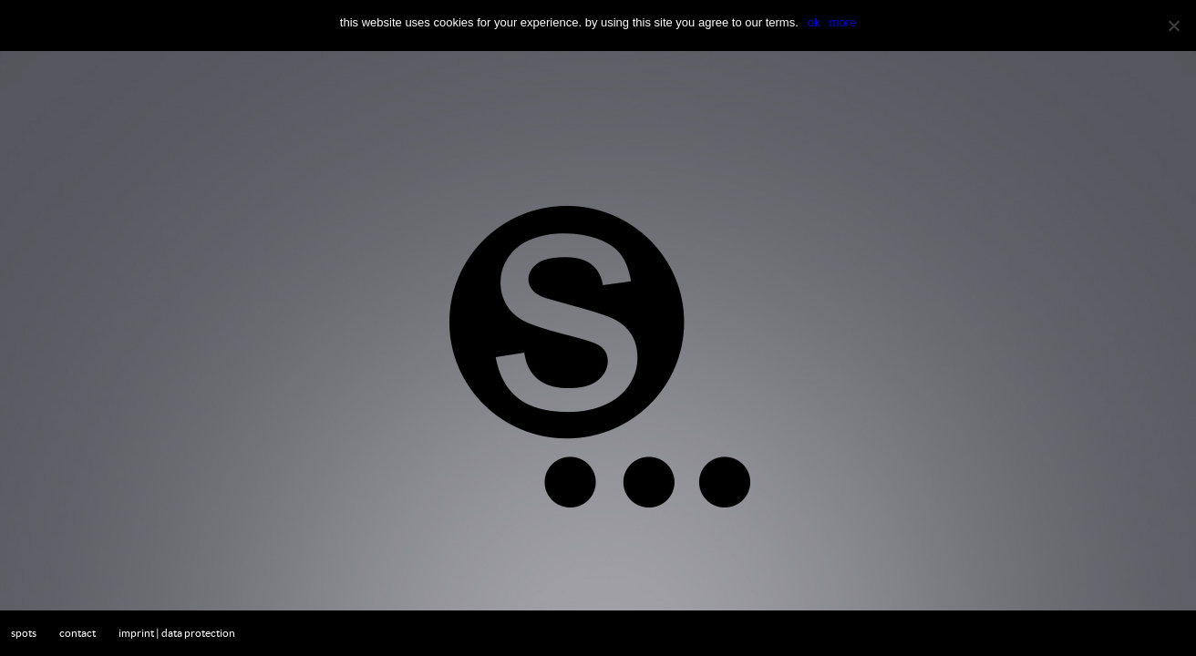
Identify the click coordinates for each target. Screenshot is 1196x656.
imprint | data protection (177, 633)
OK (814, 22)
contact (77, 633)
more (843, 22)
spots (23, 633)
